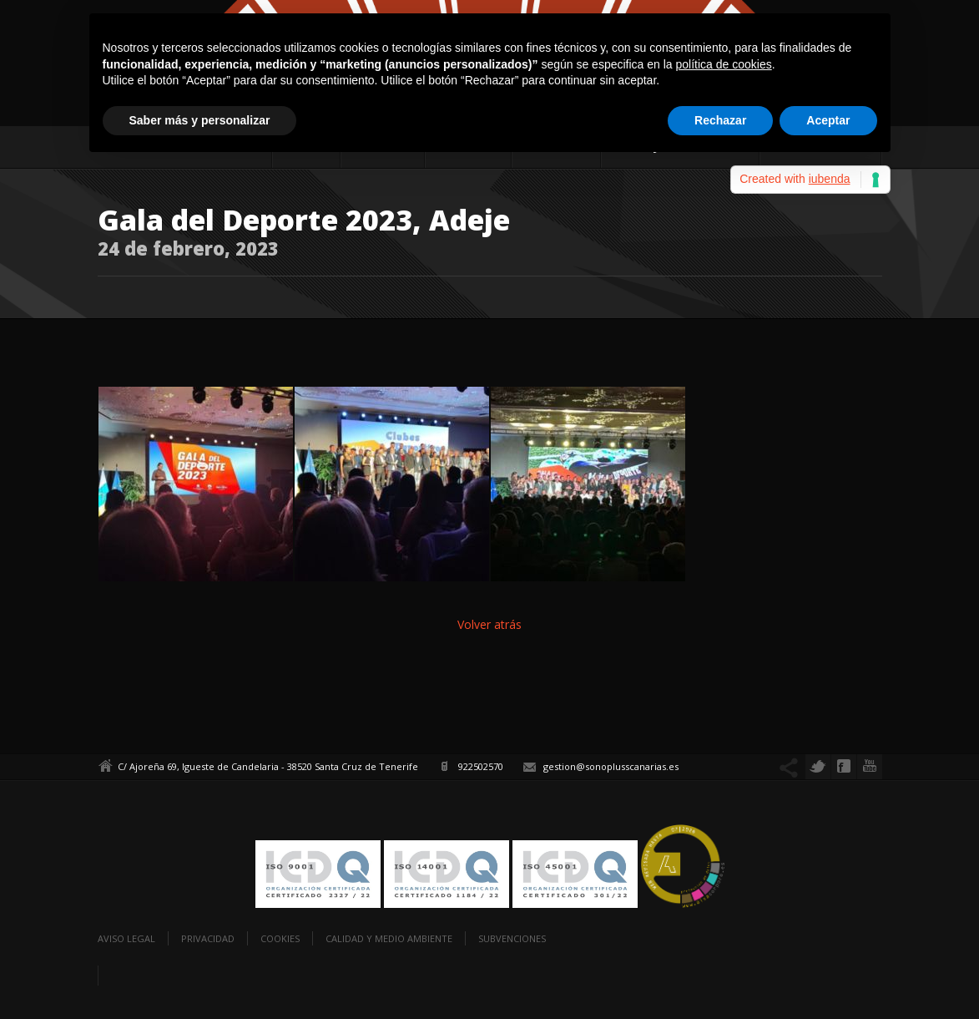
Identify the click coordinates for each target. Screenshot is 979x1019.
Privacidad (208, 938)
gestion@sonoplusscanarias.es (611, 766)
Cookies (280, 938)
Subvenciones (512, 938)
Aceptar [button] (828, 120)
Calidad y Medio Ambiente (388, 938)
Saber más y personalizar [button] (199, 120)
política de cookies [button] (724, 64)
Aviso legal (126, 938)
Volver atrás (489, 624)
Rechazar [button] (720, 120)
